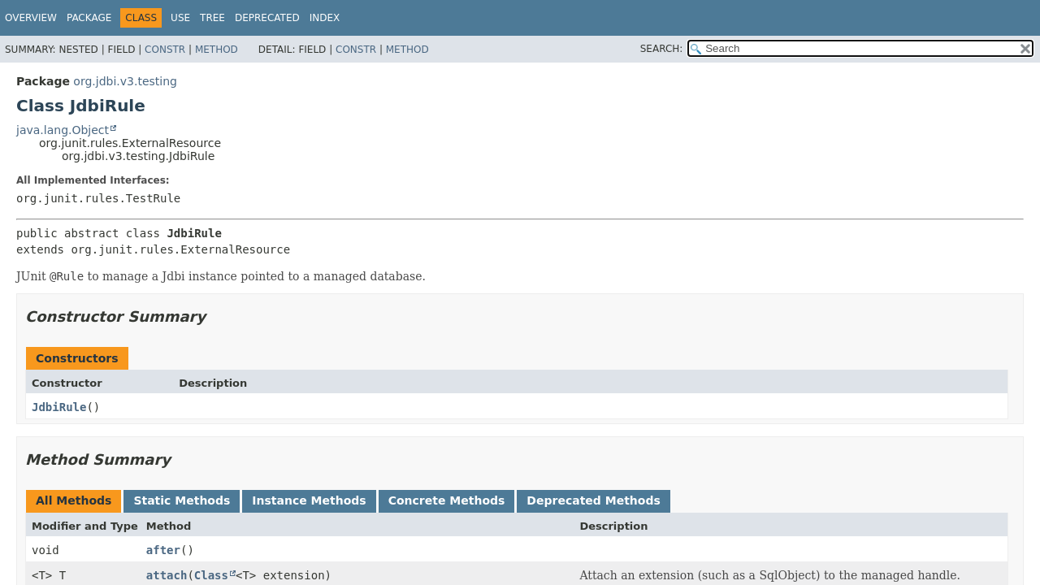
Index (325, 18)
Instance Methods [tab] (309, 500)
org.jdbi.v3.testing (125, 81)
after (163, 550)
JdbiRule (59, 407)
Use (180, 18)
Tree (212, 18)
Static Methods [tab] (181, 500)
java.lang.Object (62, 130)
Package (89, 18)
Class (211, 575)
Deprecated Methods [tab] (593, 500)
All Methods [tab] (73, 500)
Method (216, 49)
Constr (165, 49)
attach (167, 575)
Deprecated (267, 18)
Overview (31, 18)
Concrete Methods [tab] (446, 500)
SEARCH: (661, 48)
